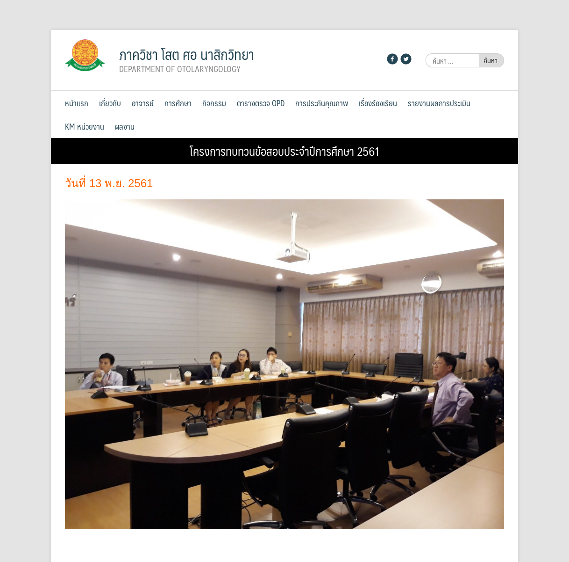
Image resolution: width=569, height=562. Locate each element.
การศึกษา (178, 102)
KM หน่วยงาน (84, 126)
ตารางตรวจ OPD (260, 102)
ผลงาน (125, 126)
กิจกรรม (214, 102)
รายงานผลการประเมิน (439, 102)
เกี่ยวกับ (110, 102)
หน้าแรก (76, 102)
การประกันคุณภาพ (321, 102)
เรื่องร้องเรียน (378, 102)
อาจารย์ (143, 102)
